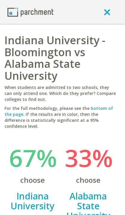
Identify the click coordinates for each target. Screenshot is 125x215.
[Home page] (31, 12)
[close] (107, 12)
